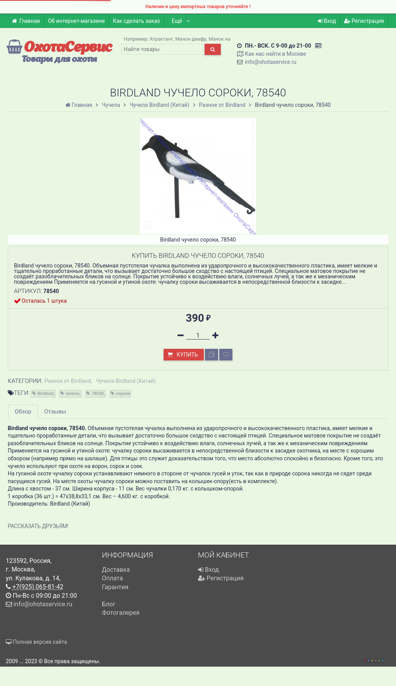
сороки (123, 393)
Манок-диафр (191, 39)
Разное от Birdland (67, 381)
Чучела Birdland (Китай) (125, 381)
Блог (109, 604)
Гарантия (115, 587)
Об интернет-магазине (76, 21)
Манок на (219, 39)
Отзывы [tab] (55, 411)
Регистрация (364, 21)
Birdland (45, 393)
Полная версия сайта (36, 642)
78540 (98, 393)
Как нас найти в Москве (275, 54)
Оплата (112, 578)
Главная (26, 21)
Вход (327, 21)
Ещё (181, 21)
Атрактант (161, 39)
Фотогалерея (121, 612)
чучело (73, 393)
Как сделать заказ (136, 21)
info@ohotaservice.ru (270, 62)
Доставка (116, 569)
